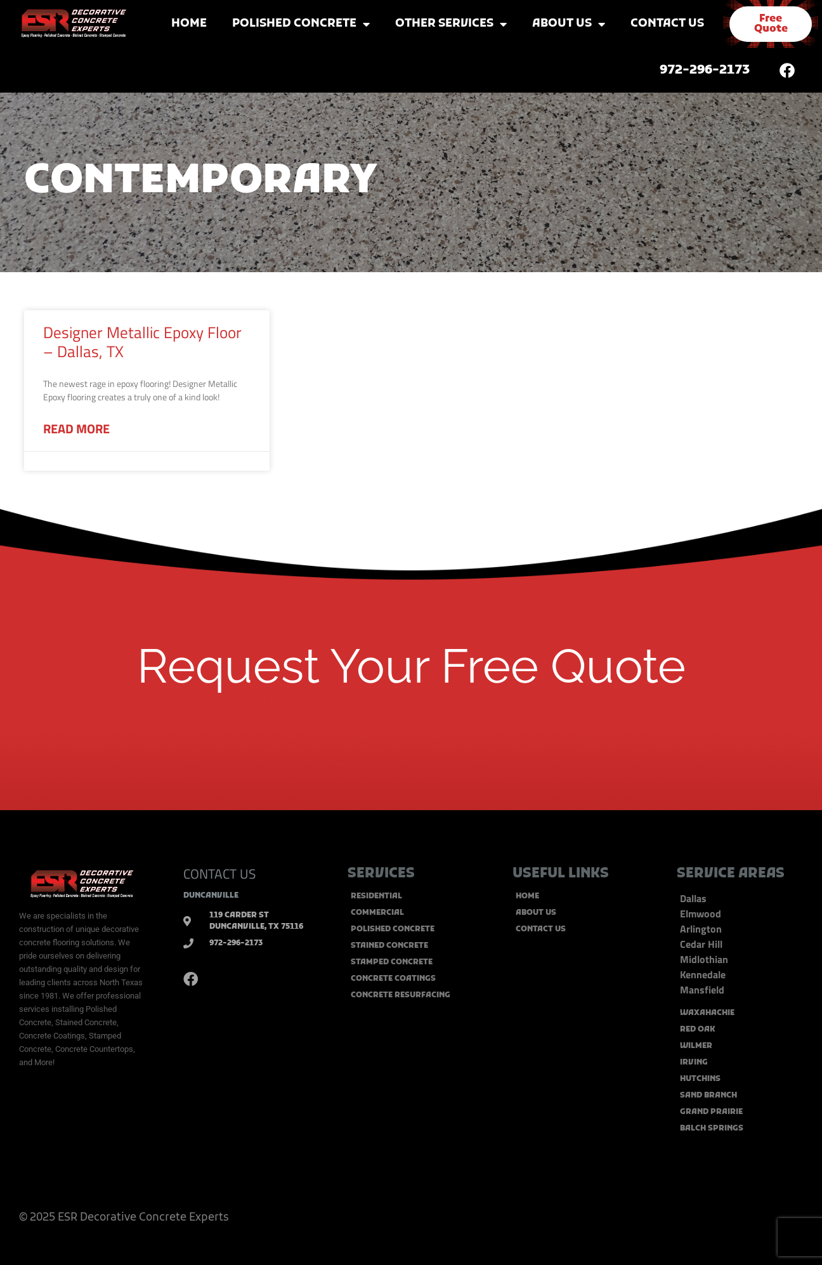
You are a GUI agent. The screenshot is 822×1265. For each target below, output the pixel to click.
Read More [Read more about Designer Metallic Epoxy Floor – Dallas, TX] (76, 428)
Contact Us (667, 23)
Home (189, 23)
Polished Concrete (301, 24)
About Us (568, 24)
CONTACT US (219, 873)
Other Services (451, 24)
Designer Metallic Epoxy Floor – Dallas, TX (142, 342)
